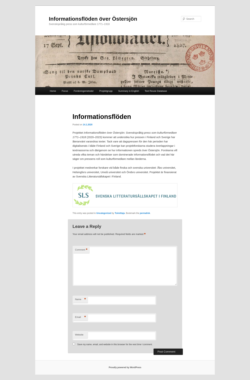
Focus (65, 91)
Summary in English (128, 91)
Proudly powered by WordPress (125, 367)
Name (80, 299)
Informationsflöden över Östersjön (93, 19)
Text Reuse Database (156, 91)
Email (80, 317)
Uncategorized (103, 213)
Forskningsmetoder (84, 91)
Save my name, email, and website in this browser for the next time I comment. (114, 344)
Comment (81, 249)
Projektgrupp (106, 91)
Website (79, 334)
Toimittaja (120, 213)
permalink (145, 213)
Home (53, 91)
